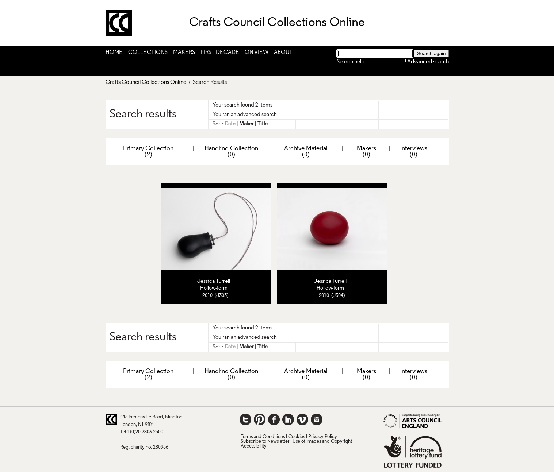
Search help (350, 62)
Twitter (245, 419)
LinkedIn (288, 419)
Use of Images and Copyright (322, 441)
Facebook (274, 419)
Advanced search (428, 62)
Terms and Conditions (263, 436)
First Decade (219, 52)
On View (256, 52)
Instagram (316, 419)
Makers (184, 52)
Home (114, 52)
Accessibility (254, 446)
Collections (148, 52)
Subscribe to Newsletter (265, 441)
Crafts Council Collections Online (146, 82)
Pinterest (259, 419)
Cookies (296, 436)
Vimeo (302, 419)
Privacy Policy (322, 436)
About (283, 52)
